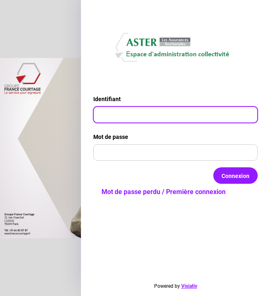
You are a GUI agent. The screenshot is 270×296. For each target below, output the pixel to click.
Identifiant (110, 99)
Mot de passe (114, 137)
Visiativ (189, 286)
